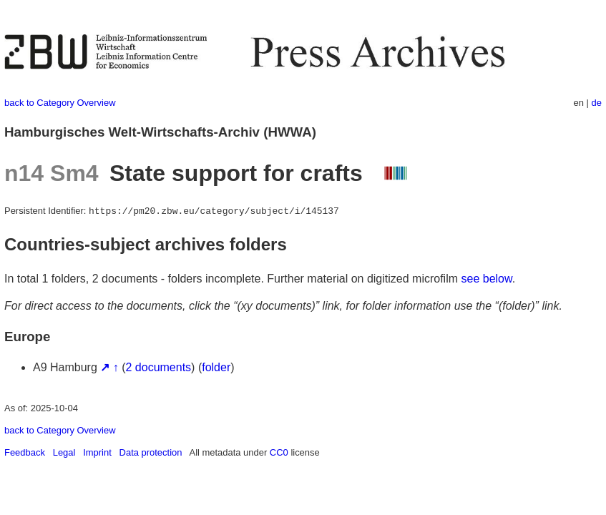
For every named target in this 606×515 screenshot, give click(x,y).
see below (486, 279)
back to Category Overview (60, 102)
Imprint (97, 452)
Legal (64, 452)
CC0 (279, 452)
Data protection (150, 452)
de (597, 102)
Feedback (24, 452)
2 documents (159, 367)
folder (216, 367)
